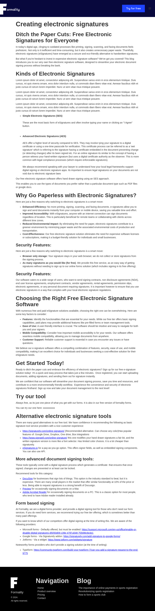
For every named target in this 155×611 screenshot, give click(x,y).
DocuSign (28, 478)
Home (40, 588)
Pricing (41, 594)
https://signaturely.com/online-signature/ (43, 431)
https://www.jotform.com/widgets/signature (70, 539)
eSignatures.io (30, 448)
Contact (41, 598)
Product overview (46, 591)
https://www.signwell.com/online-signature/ (45, 437)
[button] (150, 8)
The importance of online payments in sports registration (108, 588)
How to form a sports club (92, 594)
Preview (27, 488)
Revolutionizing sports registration (96, 591)
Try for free (133, 8)
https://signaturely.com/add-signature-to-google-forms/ (91, 536)
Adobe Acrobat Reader (35, 492)
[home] (10, 8)
